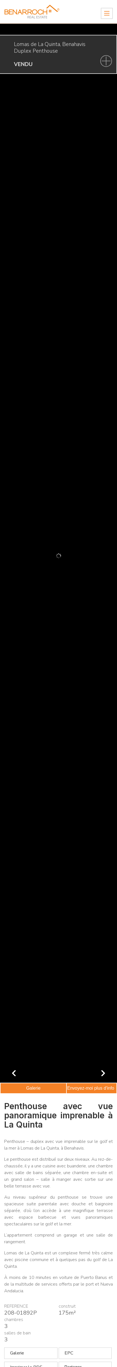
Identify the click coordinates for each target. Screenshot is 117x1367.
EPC (69, 1353)
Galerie (33, 1088)
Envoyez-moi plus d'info (90, 1088)
